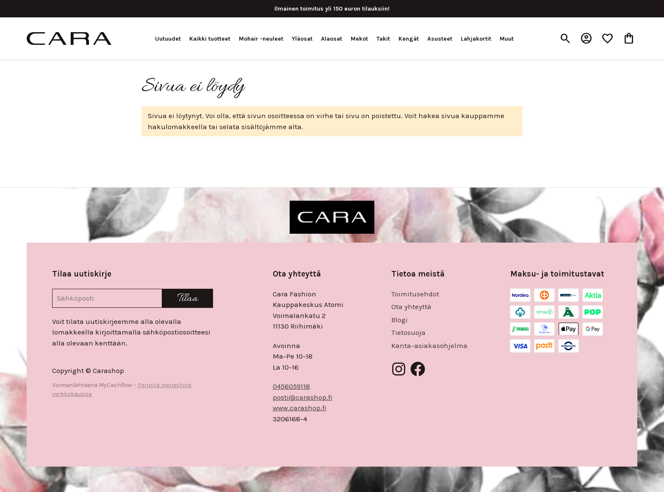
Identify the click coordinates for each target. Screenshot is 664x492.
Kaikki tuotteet (209, 38)
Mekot (359, 38)
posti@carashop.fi (302, 397)
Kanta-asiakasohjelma (429, 345)
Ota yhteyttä (411, 306)
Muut (507, 38)
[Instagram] (398, 369)
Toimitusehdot (415, 294)
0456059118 (291, 386)
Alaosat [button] (331, 38)
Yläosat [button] (302, 38)
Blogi (399, 319)
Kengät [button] (408, 38)
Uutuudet (168, 38)
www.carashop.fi (299, 408)
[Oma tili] (586, 38)
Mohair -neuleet (261, 38)
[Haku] (565, 38)
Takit (383, 38)
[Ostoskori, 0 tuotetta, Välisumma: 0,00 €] (628, 38)
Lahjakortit (476, 38)
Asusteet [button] (439, 38)
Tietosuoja (408, 332)
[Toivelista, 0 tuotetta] (607, 38)
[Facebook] (417, 369)
